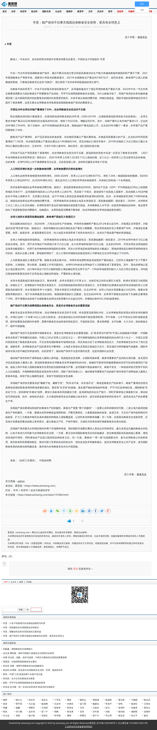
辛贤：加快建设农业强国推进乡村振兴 (21, 627)
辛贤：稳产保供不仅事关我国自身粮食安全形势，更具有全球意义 (33, 635)
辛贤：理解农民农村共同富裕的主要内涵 (22, 631)
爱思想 (10, 5)
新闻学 (69, 11)
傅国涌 (96, 699)
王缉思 (44, 707)
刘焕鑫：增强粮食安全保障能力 (18, 648)
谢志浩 (121, 715)
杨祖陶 (44, 703)
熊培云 (147, 707)
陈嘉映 (108, 699)
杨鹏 (18, 707)
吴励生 (44, 715)
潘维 (69, 715)
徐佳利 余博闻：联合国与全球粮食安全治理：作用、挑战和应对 (33, 670)
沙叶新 (96, 711)
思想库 (120, 11)
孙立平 (134, 715)
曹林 (69, 699)
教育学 (80, 11)
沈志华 (57, 703)
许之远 (6, 715)
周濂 (5, 707)
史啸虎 (134, 707)
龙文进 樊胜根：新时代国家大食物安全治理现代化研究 (28, 653)
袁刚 (18, 715)
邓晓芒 (32, 707)
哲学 (110, 11)
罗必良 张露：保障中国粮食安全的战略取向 (23, 665)
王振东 (96, 707)
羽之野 (108, 715)
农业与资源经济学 (40, 490)
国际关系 (46, 11)
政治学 (34, 11)
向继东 (70, 703)
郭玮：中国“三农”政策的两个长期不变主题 (22, 674)
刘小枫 (19, 711)
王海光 (147, 703)
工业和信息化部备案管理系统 (78, 726)
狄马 (107, 707)
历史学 (100, 11)
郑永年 (32, 699)
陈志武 (147, 699)
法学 (13, 11)
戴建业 (96, 703)
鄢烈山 (83, 699)
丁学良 (57, 699)
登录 (75, 568)
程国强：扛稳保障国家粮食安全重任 (20, 661)
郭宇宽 (19, 703)
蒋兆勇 (70, 711)
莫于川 (96, 715)
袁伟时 (121, 707)
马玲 (82, 707)
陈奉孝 (57, 707)
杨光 (146, 715)
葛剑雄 (121, 711)
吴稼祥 (147, 711)
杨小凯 (32, 715)
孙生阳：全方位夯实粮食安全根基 (19, 678)
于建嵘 (134, 699)
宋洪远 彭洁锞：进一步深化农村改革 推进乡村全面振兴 (29, 686)
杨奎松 (134, 703)
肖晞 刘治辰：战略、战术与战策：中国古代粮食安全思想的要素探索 (35, 657)
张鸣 (120, 703)
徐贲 (5, 703)
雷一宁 (44, 711)
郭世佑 (70, 707)
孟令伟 (32, 711)
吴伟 (82, 711)
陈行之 (19, 699)
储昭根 (134, 711)
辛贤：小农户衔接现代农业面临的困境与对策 (24, 623)
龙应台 (44, 699)
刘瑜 (107, 711)
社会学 (58, 11)
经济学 (23, 11)
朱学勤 (57, 715)
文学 (90, 11)
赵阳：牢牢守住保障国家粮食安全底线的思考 (24, 682)
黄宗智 (121, 699)
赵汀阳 (83, 703)
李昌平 (108, 703)
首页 (4, 11)
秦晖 (5, 699)
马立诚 (32, 703)
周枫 (56, 711)
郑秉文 (83, 715)
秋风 (5, 711)
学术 (15, 490)
